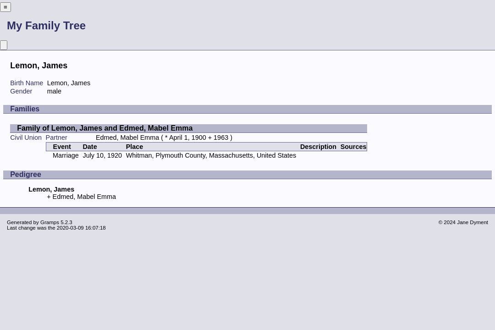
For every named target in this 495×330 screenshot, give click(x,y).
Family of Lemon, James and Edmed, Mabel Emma (104, 128)
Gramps (49, 222)
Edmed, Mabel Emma (127, 137)
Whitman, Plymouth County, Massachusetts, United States (211, 155)
